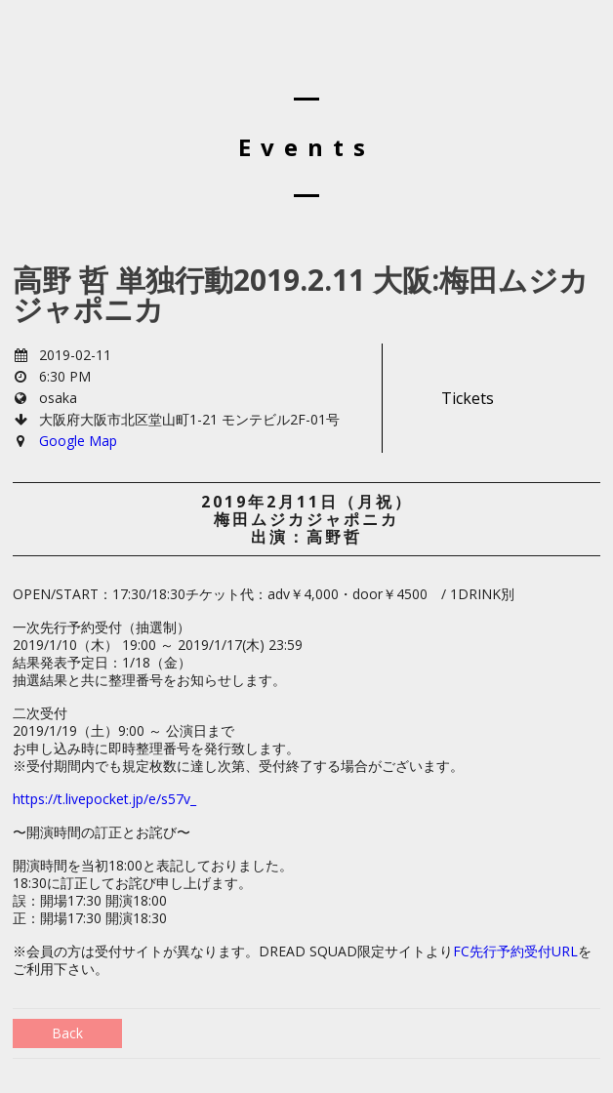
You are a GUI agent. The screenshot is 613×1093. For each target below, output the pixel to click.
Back (67, 1033)
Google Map (78, 440)
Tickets (467, 398)
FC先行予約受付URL (515, 951)
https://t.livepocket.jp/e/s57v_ (104, 798)
